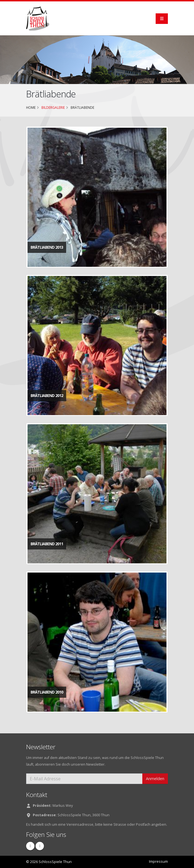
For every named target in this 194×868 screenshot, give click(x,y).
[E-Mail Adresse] (84, 778)
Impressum (158, 861)
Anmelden (155, 778)
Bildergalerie (53, 107)
